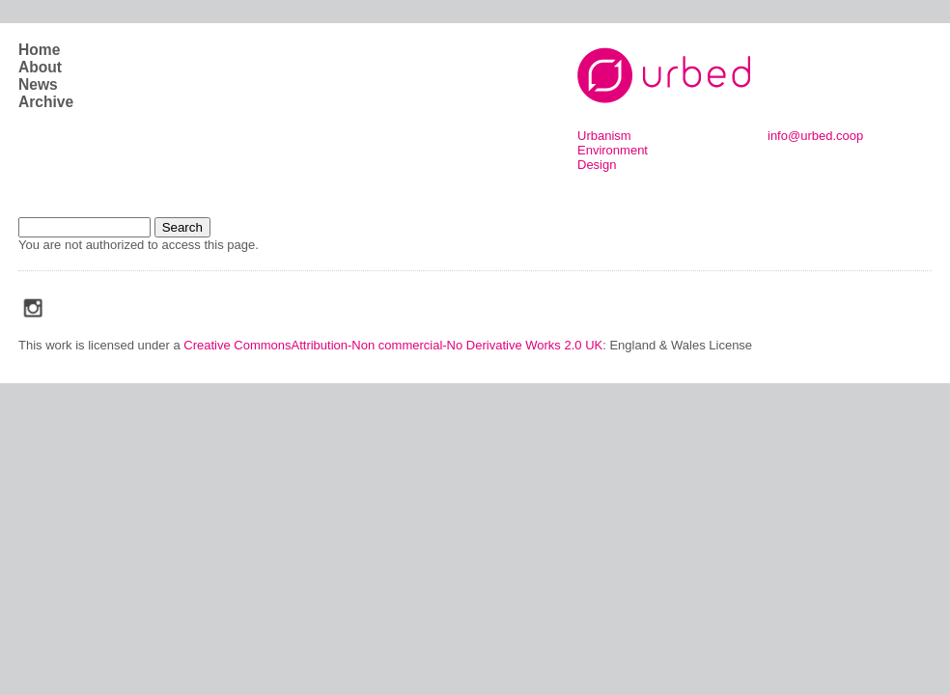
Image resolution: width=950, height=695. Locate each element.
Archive (45, 102)
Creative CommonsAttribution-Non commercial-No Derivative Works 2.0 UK (392, 345)
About (40, 67)
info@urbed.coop (815, 135)
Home (39, 50)
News (38, 84)
